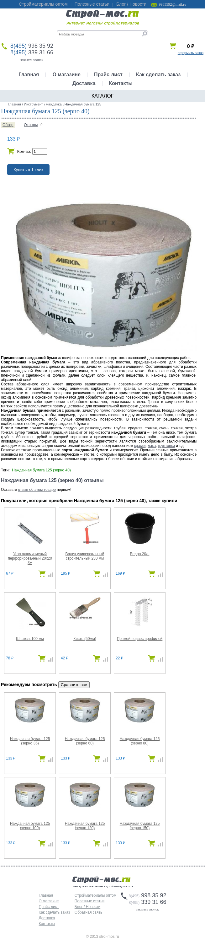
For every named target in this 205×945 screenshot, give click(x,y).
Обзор (8, 125)
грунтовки (166, 445)
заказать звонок (31, 60)
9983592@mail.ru (172, 4)
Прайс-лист (108, 74)
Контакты (121, 83)
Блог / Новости (131, 4)
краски (140, 445)
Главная (28, 74)
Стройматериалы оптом (43, 4)
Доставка (84, 83)
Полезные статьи (92, 4)
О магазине (66, 74)
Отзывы (31, 125)
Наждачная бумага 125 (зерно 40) (41, 470)
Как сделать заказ (158, 74)
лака (152, 445)
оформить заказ (190, 53)
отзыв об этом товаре (36, 489)
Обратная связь (88, 912)
